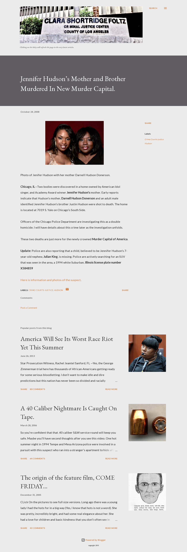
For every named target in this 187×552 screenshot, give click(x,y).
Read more (111, 389)
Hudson (148, 143)
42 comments (37, 528)
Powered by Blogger (93, 540)
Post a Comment (28, 307)
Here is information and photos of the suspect (50, 280)
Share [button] (148, 123)
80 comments (37, 389)
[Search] (153, 8)
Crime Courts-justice (154, 139)
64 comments (37, 458)
